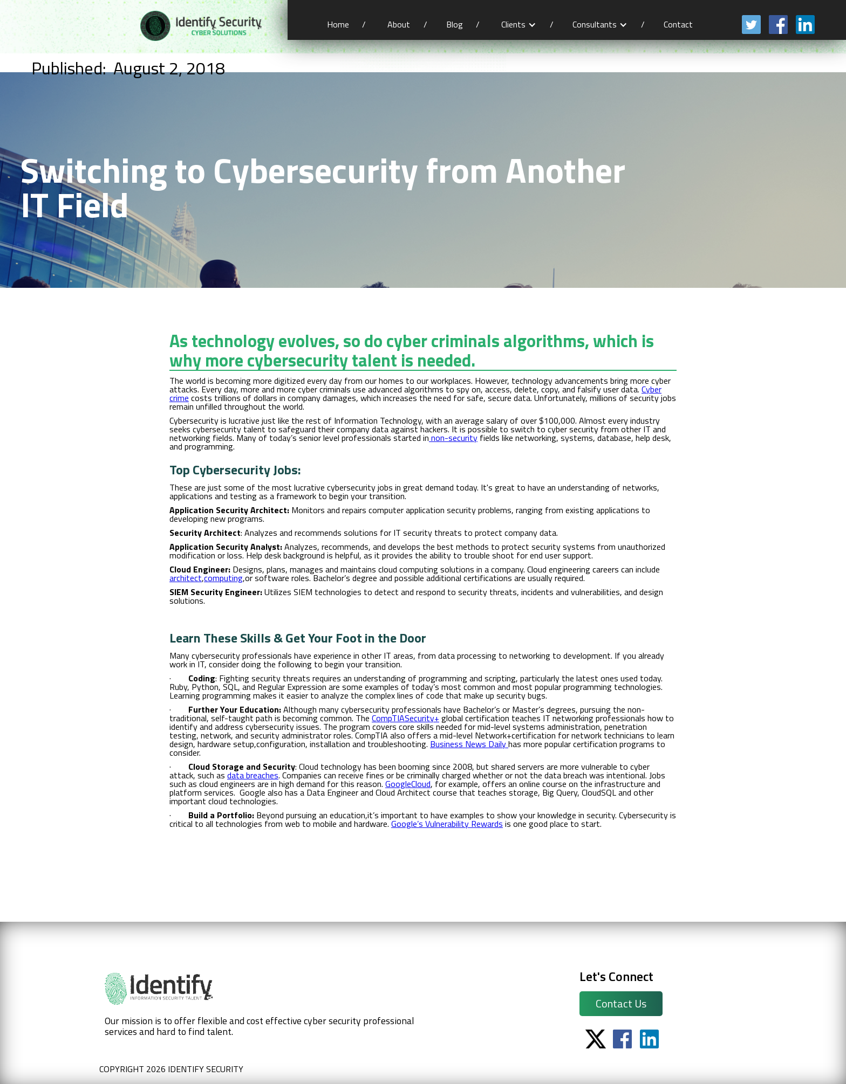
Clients (513, 24)
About (398, 24)
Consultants (594, 24)
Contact (679, 24)
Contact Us (621, 1003)
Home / (346, 24)
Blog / (463, 24)
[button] (518, 24)
